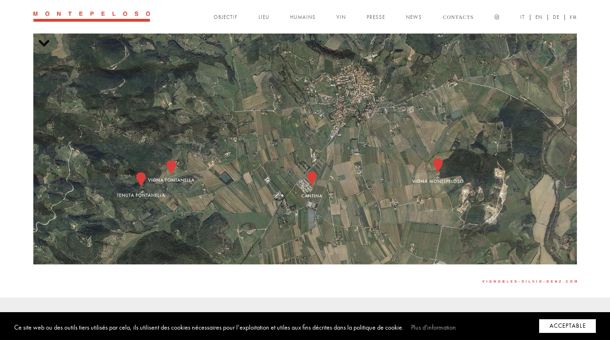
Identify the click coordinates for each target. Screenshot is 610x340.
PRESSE (376, 17)
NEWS (414, 17)
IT (522, 17)
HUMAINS (303, 17)
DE (556, 17)
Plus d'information (433, 327)
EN (538, 17)
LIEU (263, 17)
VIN (341, 17)
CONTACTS (458, 17)
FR (573, 17)
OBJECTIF (226, 17)
